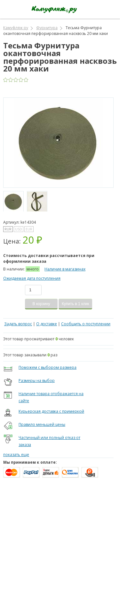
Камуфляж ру (15, 27)
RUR (8, 229)
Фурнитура (47, 27)
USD (18, 229)
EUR (29, 229)
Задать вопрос (18, 324)
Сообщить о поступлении (85, 324)
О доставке (46, 324)
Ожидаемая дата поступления (31, 278)
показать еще (16, 454)
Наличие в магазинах (64, 269)
